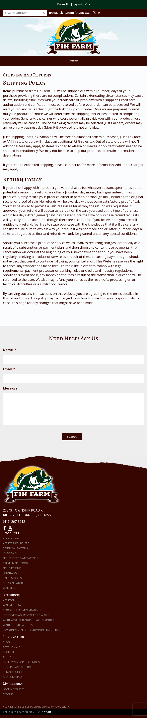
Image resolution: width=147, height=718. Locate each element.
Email (9, 369)
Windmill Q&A (12, 605)
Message (10, 388)
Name (9, 350)
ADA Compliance (13, 677)
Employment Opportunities (21, 662)
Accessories (11, 538)
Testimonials (11, 647)
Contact (8, 657)
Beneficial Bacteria (15, 548)
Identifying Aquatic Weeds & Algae (26, 615)
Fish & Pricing (12, 568)
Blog (6, 642)
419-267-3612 (81, 4)
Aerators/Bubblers (16, 543)
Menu (73, 61)
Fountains (10, 573)
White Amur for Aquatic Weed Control (29, 620)
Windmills (9, 588)
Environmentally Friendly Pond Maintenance (33, 630)
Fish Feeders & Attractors (20, 558)
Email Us (63, 4)
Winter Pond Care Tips (18, 625)
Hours (53, 12)
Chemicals (10, 553)
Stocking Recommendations (22, 610)
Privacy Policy (12, 672)
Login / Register (13, 689)
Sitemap (47, 712)
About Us (9, 652)
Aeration (9, 600)
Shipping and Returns (17, 667)
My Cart (8, 694)
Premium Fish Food (15, 563)
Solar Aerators (13, 583)
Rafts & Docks (12, 578)
